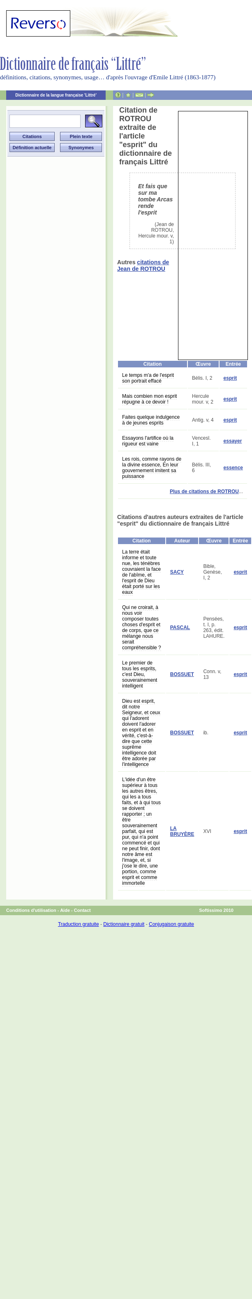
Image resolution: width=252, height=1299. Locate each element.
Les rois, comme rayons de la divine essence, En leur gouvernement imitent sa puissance (151, 467)
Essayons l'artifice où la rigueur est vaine (147, 441)
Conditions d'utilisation (31, 910)
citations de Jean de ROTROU (143, 265)
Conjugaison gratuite (171, 924)
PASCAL (180, 627)
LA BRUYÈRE (182, 831)
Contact (82, 910)
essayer (233, 441)
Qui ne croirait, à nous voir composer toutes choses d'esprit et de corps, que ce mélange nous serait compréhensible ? (141, 628)
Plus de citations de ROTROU (204, 491)
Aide (65, 910)
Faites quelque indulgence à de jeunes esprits (151, 420)
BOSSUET (182, 674)
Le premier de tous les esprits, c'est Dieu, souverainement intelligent (139, 674)
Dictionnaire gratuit (123, 924)
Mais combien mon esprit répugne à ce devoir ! (149, 399)
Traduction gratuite (78, 924)
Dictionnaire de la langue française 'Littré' (56, 95)
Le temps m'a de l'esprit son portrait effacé (148, 378)
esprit (230, 378)
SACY (177, 572)
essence (233, 468)
